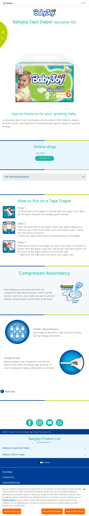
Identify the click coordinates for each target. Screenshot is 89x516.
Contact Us (8, 477)
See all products (43, 442)
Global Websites (11, 482)
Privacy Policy (8, 504)
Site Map (7, 471)
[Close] (84, 493)
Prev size (10, 391)
